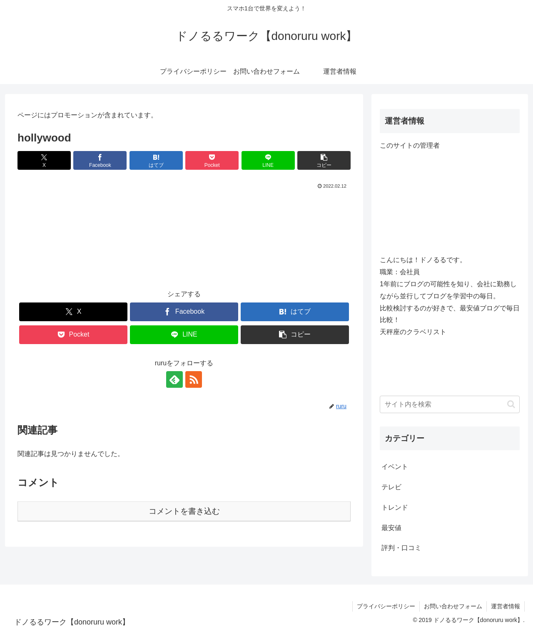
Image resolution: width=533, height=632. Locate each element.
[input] (450, 404)
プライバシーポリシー (386, 606)
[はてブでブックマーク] (156, 160)
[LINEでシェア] (268, 160)
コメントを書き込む (184, 511)
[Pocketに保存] (212, 160)
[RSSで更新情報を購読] (193, 379)
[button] (324, 160)
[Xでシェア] (44, 160)
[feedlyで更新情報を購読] (174, 379)
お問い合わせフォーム (453, 606)
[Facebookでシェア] (100, 160)
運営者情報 (505, 606)
